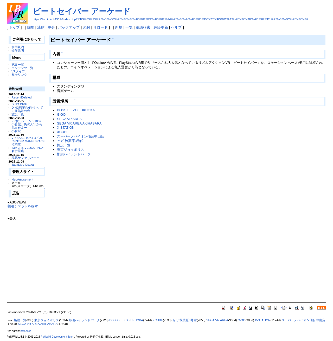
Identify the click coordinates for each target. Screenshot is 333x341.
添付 (86, 27)
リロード (100, 27)
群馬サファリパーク (25, 157)
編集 (30, 27)
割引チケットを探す (23, 206)
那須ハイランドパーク (74, 154)
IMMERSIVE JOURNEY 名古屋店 (27, 149)
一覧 (129, 27)
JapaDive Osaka (22, 164)
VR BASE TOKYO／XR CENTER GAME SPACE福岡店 (27, 141)
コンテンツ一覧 (22, 68)
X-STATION (65, 127)
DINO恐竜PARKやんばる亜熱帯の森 (27, 109)
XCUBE (63, 132)
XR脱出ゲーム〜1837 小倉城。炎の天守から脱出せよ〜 (27, 124)
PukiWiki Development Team (57, 336)
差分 (51, 27)
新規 (118, 27)
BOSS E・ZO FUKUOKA (76, 110)
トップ (14, 27)
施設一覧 (17, 64)
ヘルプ (176, 27)
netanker (26, 331)
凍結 (40, 27)
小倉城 (16, 131)
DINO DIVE (19, 104)
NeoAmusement (22, 179)
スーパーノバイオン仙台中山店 (80, 136)
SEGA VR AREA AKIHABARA (79, 123)
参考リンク (19, 74)
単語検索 (143, 27)
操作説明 (17, 50)
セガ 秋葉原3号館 (70, 141)
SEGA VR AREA (69, 119)
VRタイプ (18, 71)
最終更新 (160, 27)
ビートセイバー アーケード (82, 11)
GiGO (61, 114)
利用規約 (17, 47)
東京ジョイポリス (70, 150)
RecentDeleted (21, 97)
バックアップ (69, 27)
